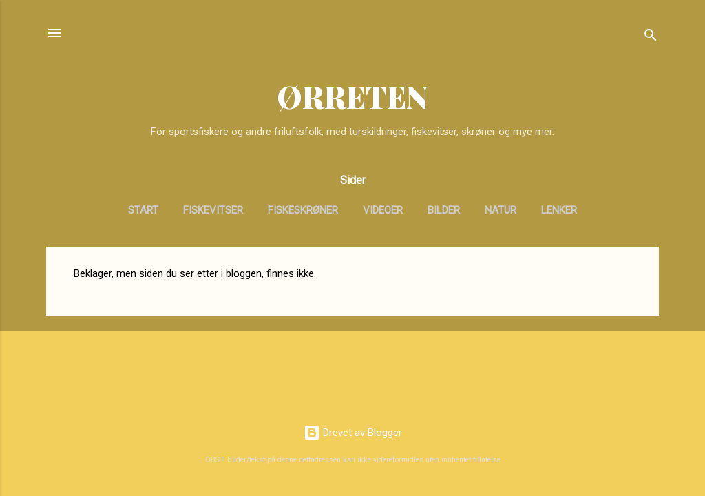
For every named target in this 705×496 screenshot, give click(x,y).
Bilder (444, 210)
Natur (500, 210)
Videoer (383, 210)
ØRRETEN (352, 96)
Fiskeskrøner (303, 210)
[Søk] (650, 38)
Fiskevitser (213, 210)
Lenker (559, 210)
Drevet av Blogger (353, 432)
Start (143, 210)
